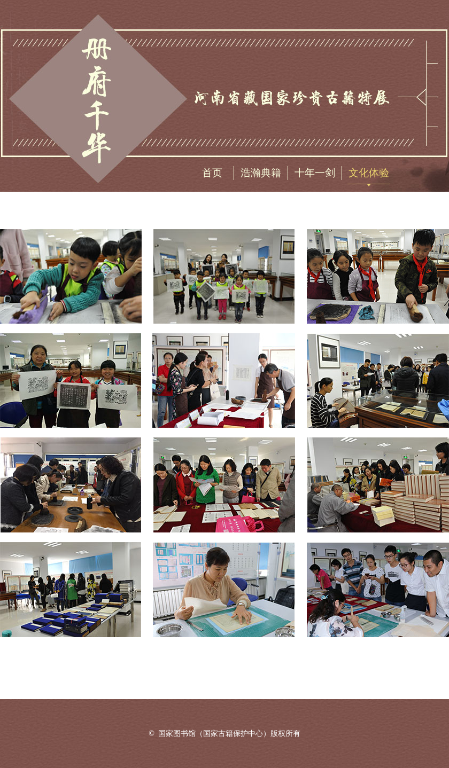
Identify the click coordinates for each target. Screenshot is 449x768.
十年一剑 (315, 172)
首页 (212, 172)
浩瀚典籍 (261, 172)
